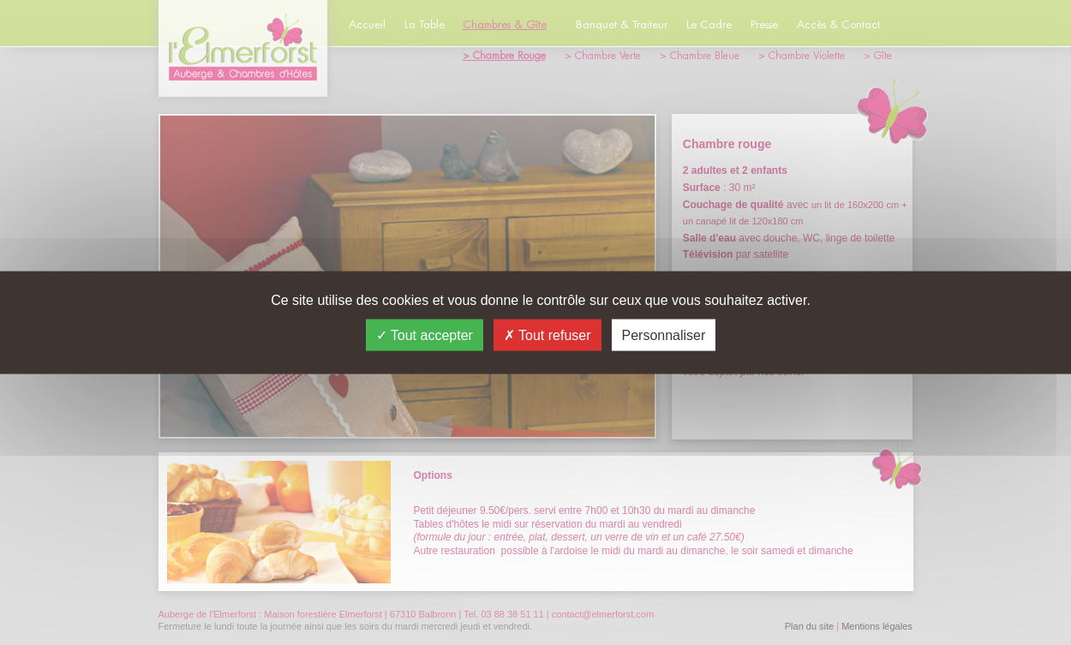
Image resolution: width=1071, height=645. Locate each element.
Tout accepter (424, 334)
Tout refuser (547, 334)
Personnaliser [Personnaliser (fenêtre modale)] (664, 334)
